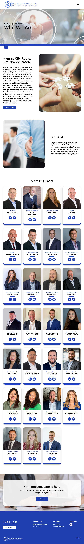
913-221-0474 (37, 526)
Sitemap (78, 537)
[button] (9, 107)
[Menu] (78, 4)
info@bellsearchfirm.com (40, 524)
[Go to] (70, 524)
